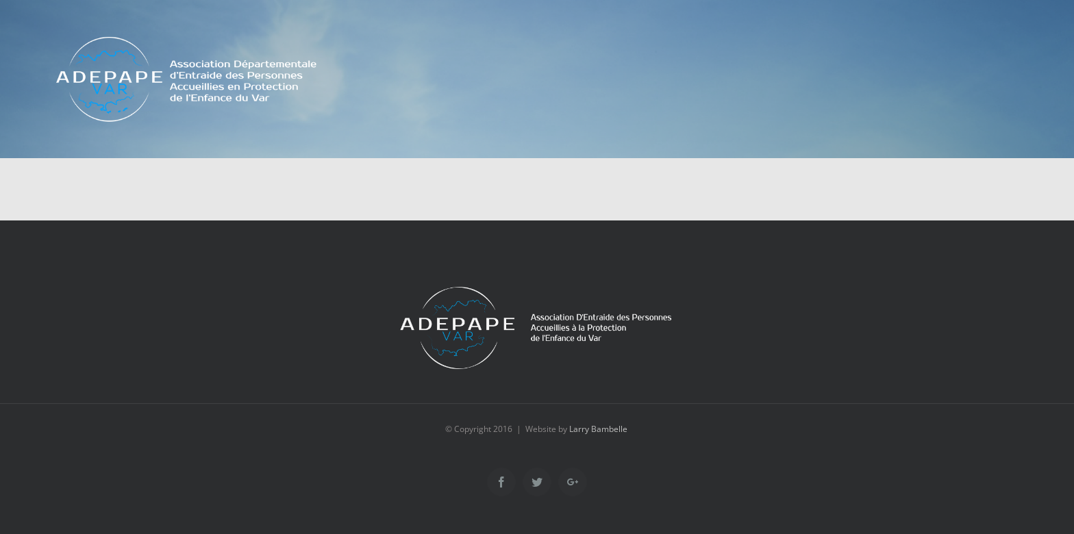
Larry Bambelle (598, 429)
